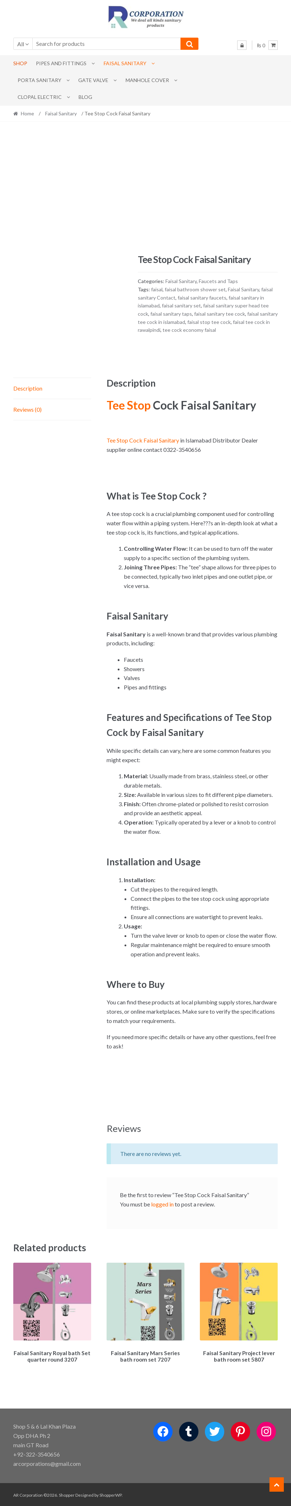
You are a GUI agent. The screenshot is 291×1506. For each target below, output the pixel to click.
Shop (20, 63)
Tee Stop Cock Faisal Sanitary (143, 440)
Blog (85, 97)
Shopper (67, 1494)
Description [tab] (27, 388)
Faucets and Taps (218, 281)
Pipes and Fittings (61, 63)
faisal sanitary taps (171, 314)
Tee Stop (129, 405)
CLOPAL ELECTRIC (40, 97)
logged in (162, 1204)
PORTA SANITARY (39, 80)
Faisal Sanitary (125, 63)
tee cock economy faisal (189, 330)
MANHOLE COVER (147, 80)
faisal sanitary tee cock (219, 314)
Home (27, 113)
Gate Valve (93, 80)
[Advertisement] (145, 188)
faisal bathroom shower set (195, 289)
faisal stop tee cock (209, 322)
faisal (157, 289)
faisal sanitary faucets (202, 298)
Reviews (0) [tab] (27, 409)
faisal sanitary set (181, 305)
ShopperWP (110, 1494)
